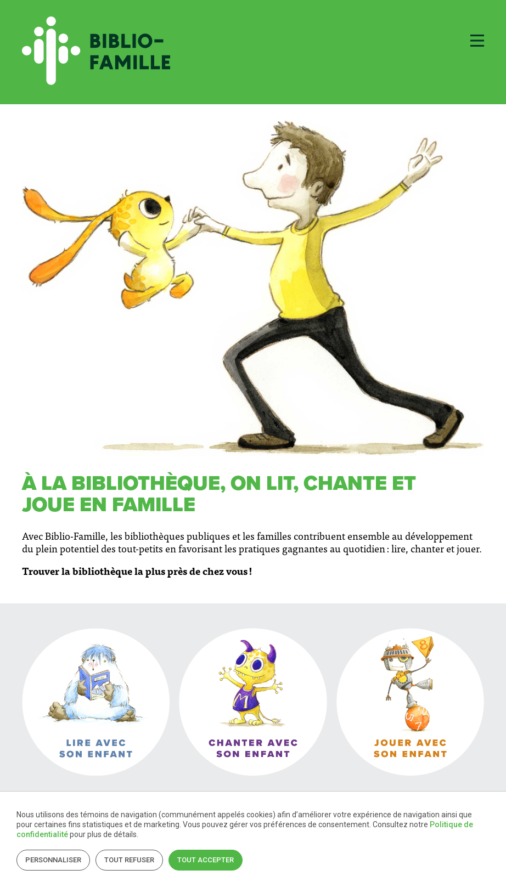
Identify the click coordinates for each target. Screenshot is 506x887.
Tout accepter (205, 860)
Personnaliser (53, 860)
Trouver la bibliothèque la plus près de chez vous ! (137, 571)
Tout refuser (129, 860)
